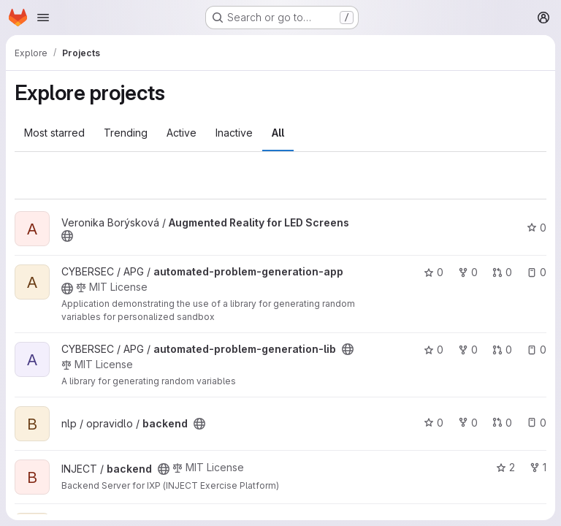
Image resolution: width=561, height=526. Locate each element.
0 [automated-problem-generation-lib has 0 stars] (433, 349)
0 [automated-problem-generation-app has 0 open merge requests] (502, 272)
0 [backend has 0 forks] (468, 422)
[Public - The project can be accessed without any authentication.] (67, 236)
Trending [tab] (126, 132)
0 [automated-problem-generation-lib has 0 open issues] (536, 349)
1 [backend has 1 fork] (538, 467)
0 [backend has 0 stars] (433, 422)
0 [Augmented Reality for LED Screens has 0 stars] (536, 227)
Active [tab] (181, 132)
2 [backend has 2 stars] (505, 467)
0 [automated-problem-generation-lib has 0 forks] (468, 349)
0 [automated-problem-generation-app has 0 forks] (468, 272)
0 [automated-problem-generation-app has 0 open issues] (536, 272)
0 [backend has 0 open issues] (536, 422)
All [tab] (278, 132)
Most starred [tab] (54, 132)
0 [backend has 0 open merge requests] (502, 422)
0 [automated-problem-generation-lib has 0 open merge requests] (502, 349)
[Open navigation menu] (43, 17)
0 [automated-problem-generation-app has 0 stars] (433, 272)
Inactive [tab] (234, 132)
